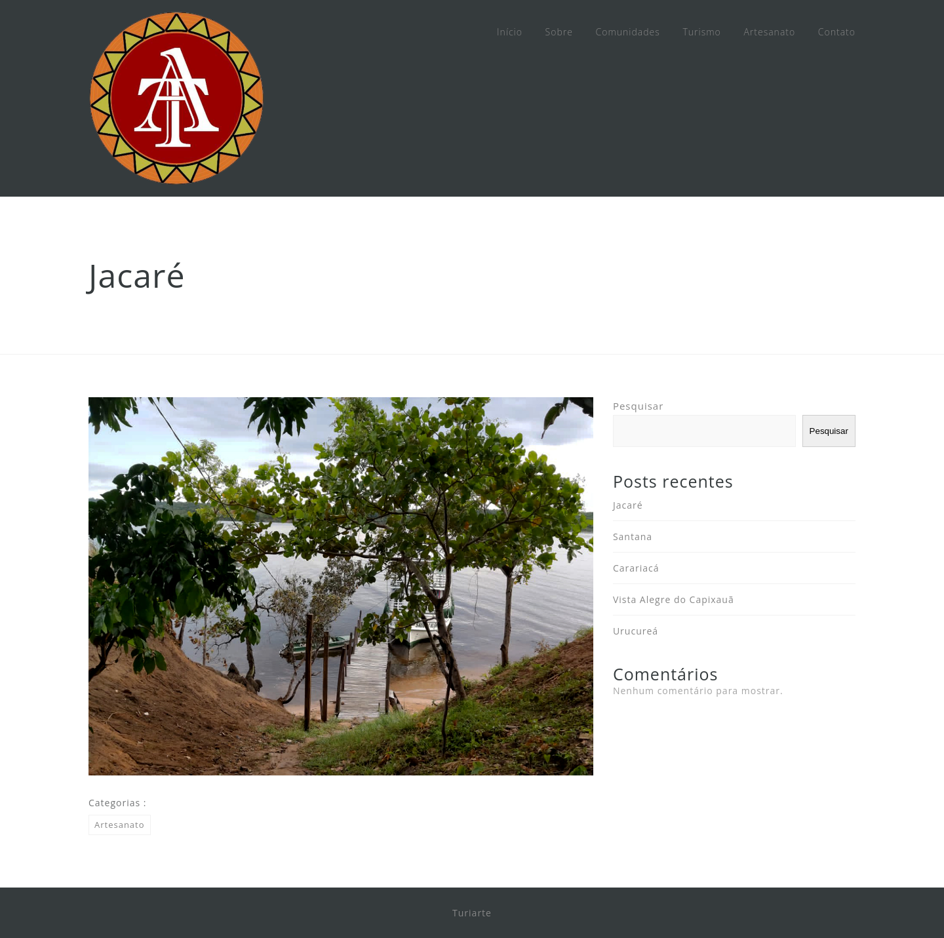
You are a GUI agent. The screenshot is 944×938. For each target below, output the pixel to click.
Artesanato (769, 32)
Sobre (559, 32)
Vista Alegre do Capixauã (673, 599)
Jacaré (628, 505)
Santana (632, 536)
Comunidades (628, 32)
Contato (837, 32)
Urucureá (635, 631)
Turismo (701, 32)
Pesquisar (638, 405)
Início (509, 32)
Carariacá (636, 568)
